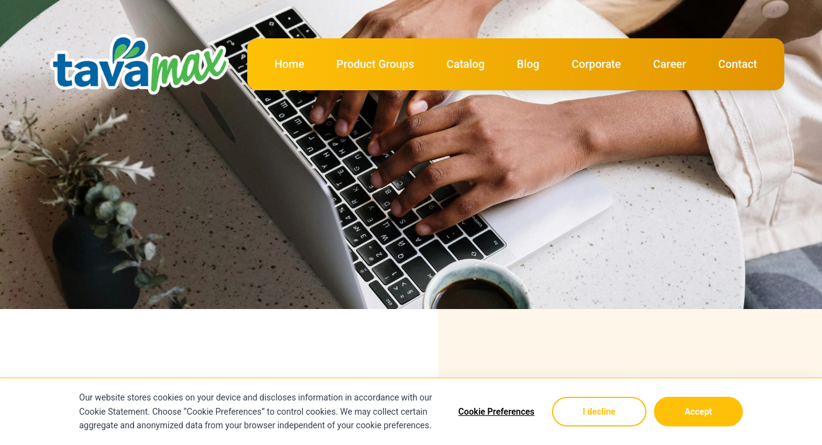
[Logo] (142, 44)
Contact (737, 63)
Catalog (465, 63)
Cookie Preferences (497, 412)
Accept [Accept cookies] (698, 412)
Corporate (596, 63)
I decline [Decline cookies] (599, 412)
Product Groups (375, 63)
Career (669, 63)
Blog (528, 63)
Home (289, 63)
